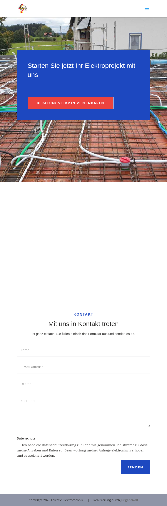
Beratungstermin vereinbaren (70, 103)
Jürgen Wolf (129, 500)
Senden (136, 467)
